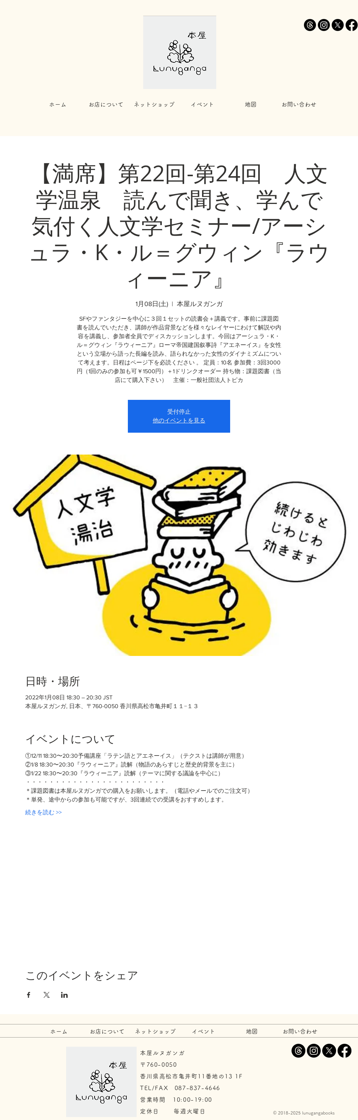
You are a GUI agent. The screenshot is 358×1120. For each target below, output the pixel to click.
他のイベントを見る (179, 420)
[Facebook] (352, 25)
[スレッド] (310, 25)
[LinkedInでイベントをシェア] (64, 995)
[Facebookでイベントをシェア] (28, 995)
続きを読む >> (43, 812)
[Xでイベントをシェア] (46, 995)
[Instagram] (324, 25)
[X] (338, 25)
